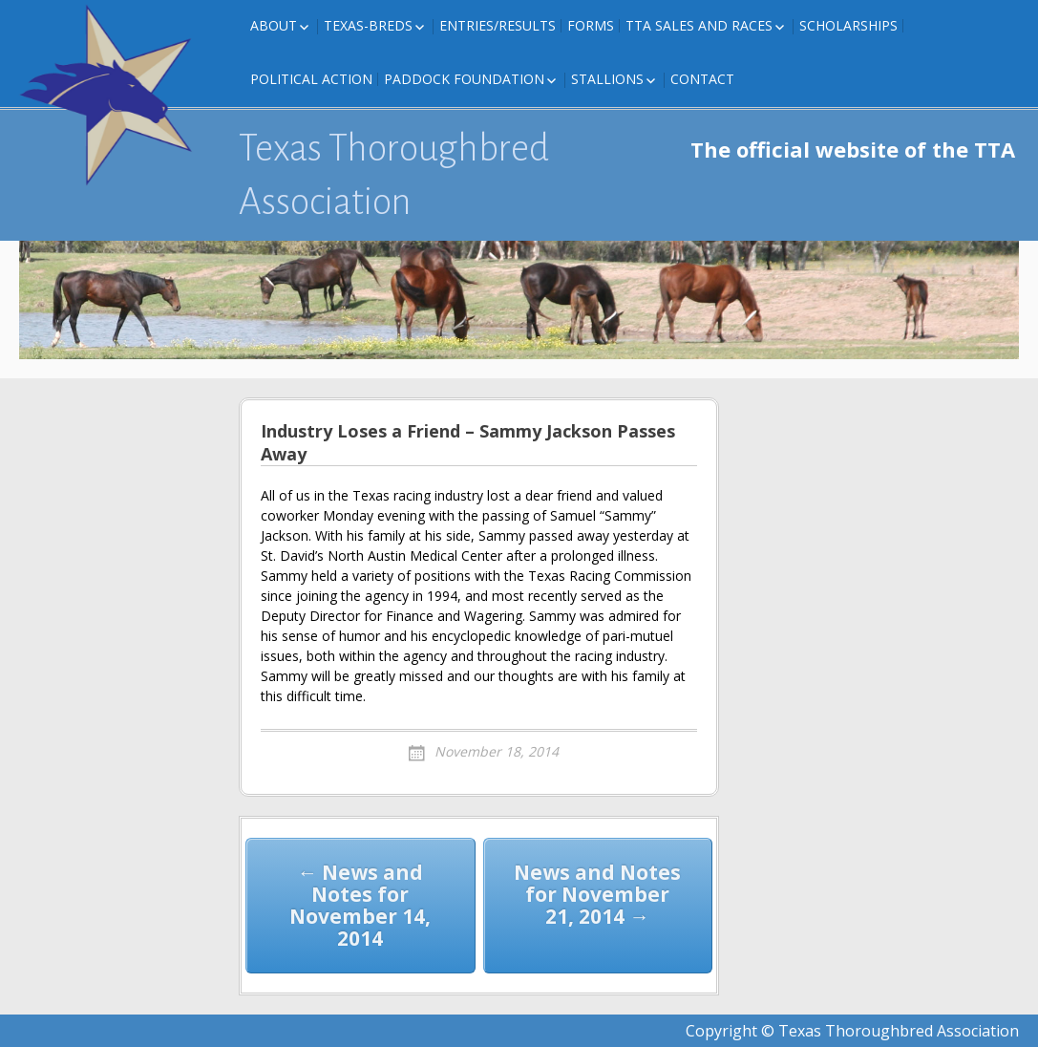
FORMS (590, 25)
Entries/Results (497, 25)
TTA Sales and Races (699, 25)
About (273, 25)
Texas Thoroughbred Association (394, 175)
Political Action (311, 79)
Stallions (607, 79)
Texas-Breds (368, 25)
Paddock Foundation (464, 79)
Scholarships (848, 25)
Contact (702, 79)
